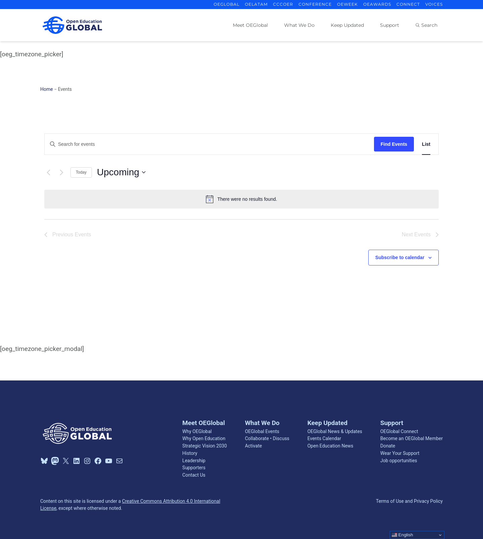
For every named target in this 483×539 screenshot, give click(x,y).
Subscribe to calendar (399, 257)
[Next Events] (61, 172)
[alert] (241, 199)
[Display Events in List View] (426, 144)
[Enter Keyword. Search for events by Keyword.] (209, 144)
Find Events (394, 144)
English (402, 535)
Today (81, 172)
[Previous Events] (48, 172)
